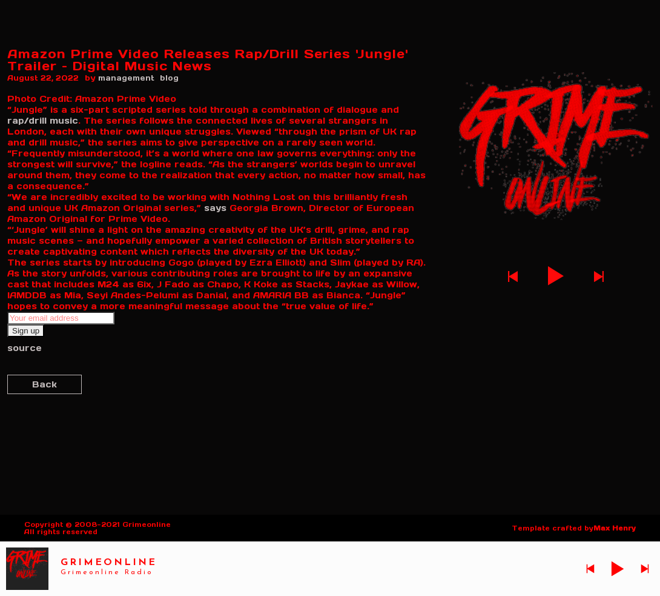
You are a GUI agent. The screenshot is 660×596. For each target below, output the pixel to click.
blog (169, 77)
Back (44, 384)
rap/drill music (42, 120)
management (126, 77)
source (24, 348)
